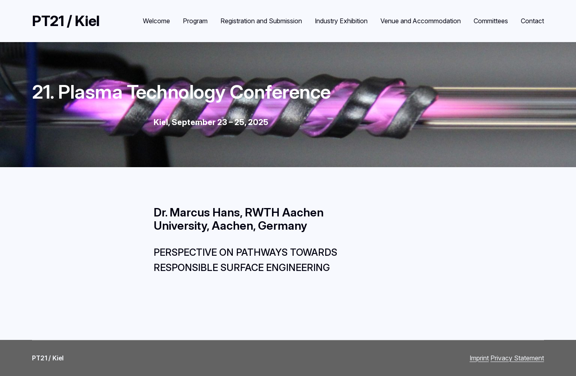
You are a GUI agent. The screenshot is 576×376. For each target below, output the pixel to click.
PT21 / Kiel (66, 21)
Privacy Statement (517, 358)
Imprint (479, 358)
